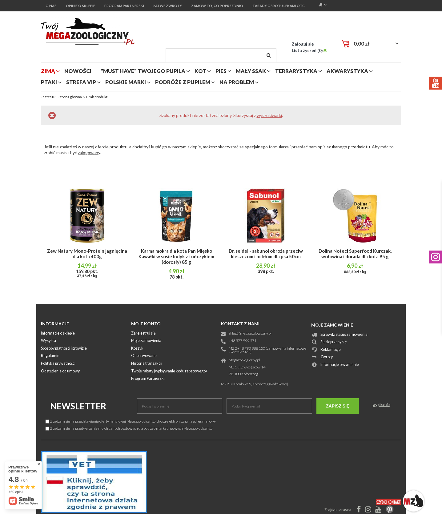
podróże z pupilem (182, 82)
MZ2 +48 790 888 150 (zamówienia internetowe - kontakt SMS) (267, 351)
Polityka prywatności (58, 364)
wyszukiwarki (269, 115)
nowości (77, 71)
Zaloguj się (303, 43)
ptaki (49, 82)
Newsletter (78, 406)
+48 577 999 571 (242, 341)
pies (221, 71)
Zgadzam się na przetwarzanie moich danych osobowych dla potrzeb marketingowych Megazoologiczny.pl (129, 428)
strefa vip (81, 82)
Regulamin (50, 356)
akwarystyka (347, 71)
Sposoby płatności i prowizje (64, 349)
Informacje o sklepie (58, 333)
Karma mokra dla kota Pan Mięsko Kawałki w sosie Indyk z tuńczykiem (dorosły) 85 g (176, 256)
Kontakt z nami (240, 323)
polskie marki (125, 82)
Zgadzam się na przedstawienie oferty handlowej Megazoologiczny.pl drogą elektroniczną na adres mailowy (131, 421)
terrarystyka (296, 71)
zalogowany (89, 152)
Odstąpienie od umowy (60, 371)
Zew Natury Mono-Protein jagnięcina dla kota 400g (87, 253)
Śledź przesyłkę (333, 342)
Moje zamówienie (332, 324)
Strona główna (70, 96)
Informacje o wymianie (339, 365)
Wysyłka (48, 341)
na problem (236, 82)
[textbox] (221, 55)
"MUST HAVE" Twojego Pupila (143, 71)
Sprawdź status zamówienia (344, 335)
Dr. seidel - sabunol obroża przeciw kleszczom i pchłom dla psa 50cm (266, 253)
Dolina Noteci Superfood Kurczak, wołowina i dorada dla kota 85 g (355, 253)
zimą (48, 71)
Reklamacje (330, 350)
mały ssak (251, 71)
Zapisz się (337, 406)
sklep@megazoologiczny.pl (250, 333)
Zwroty (326, 357)
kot (200, 71)
